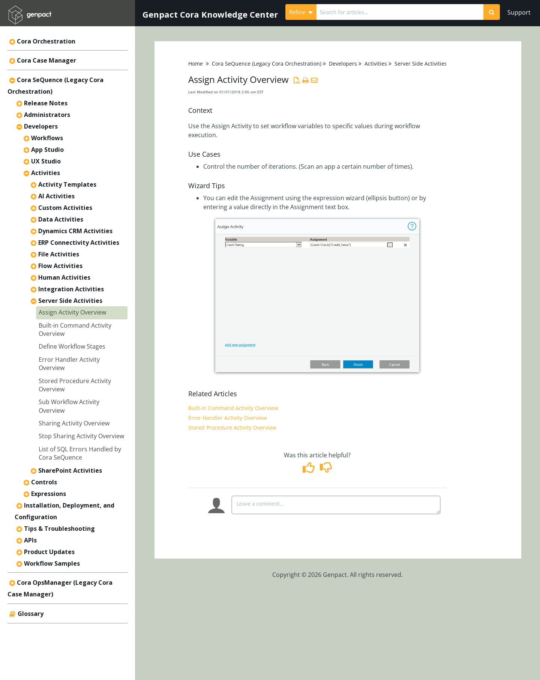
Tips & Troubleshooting (59, 528)
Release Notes (46, 103)
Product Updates (49, 552)
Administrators (47, 115)
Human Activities (64, 277)
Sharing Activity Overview (74, 423)
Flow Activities (60, 266)
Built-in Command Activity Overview (233, 408)
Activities (45, 173)
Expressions (48, 494)
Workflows (47, 138)
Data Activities (60, 219)
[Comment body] (336, 505)
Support (519, 12)
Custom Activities (65, 208)
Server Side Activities (70, 301)
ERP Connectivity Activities (78, 242)
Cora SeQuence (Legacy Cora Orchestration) (266, 63)
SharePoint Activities (70, 470)
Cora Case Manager (46, 60)
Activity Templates (67, 184)
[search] (399, 12)
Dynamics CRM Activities (75, 231)
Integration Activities (71, 289)
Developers (41, 126)
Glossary (31, 614)
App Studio (47, 149)
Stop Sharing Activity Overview (81, 436)
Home (195, 63)
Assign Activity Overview (72, 312)
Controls (44, 482)
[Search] (491, 12)
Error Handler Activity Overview (227, 417)
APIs (30, 540)
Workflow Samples (52, 563)
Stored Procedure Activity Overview (232, 427)
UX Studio (46, 161)
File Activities (58, 254)
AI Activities (56, 196)
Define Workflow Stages (72, 346)
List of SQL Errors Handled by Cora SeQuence (80, 453)
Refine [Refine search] (301, 12)
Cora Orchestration (46, 41)
